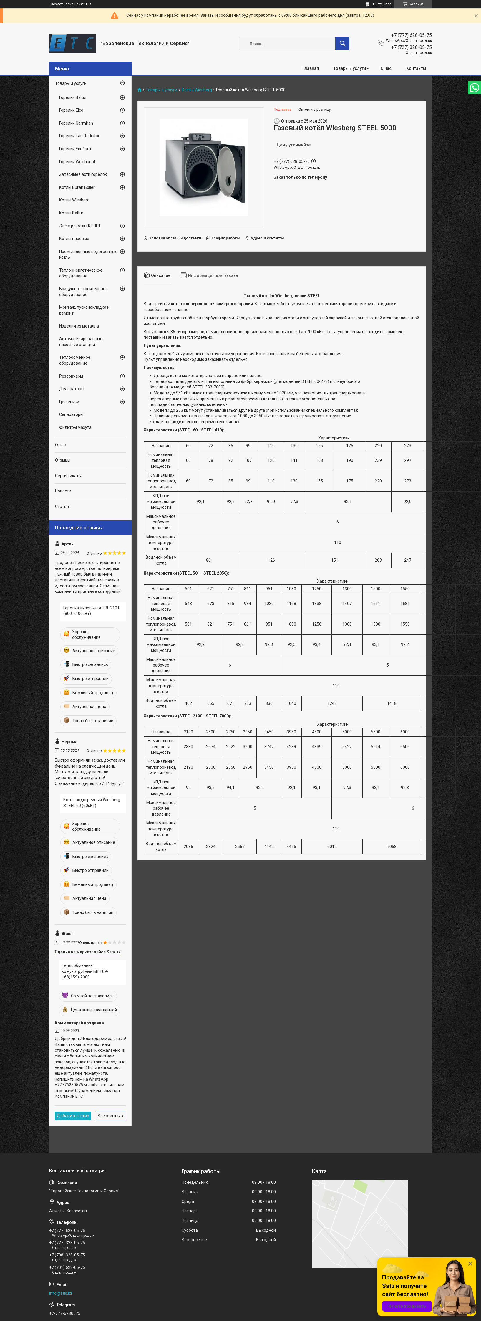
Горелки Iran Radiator (79, 135)
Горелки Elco (71, 110)
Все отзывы (109, 1115)
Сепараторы (71, 414)
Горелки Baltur (73, 97)
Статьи (62, 506)
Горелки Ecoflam (75, 148)
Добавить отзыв (73, 1115)
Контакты (416, 68)
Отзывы (62, 460)
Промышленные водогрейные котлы (88, 254)
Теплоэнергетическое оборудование (80, 273)
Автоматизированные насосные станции (80, 341)
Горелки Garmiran (76, 123)
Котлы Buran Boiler (77, 187)
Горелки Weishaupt (77, 161)
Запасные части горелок (83, 174)
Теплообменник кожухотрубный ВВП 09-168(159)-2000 (85, 971)
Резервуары (71, 376)
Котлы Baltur (71, 213)
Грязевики (69, 401)
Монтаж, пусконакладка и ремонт (84, 310)
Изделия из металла (79, 326)
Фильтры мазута (75, 427)
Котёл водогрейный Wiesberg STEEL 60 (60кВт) (91, 802)
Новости (63, 491)
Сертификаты (68, 475)
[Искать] (342, 43)
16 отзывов (382, 4)
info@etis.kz (60, 1293)
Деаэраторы (71, 388)
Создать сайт (62, 4)
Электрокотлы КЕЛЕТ (80, 226)
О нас (386, 68)
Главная (311, 68)
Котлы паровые (74, 238)
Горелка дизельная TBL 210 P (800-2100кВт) (92, 611)
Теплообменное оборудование (74, 360)
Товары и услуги (350, 68)
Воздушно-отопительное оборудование (83, 291)
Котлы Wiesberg (197, 90)
